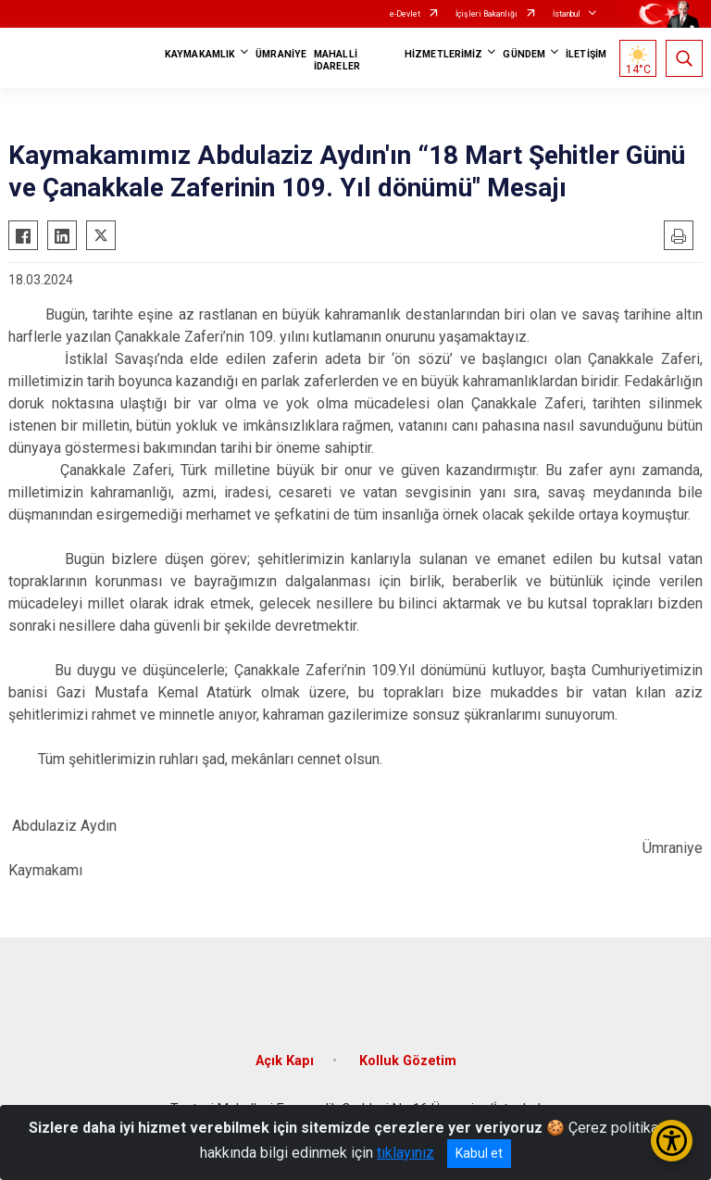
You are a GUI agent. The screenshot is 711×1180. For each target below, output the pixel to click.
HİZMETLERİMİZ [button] (443, 54)
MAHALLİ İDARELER (337, 60)
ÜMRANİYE (281, 54)
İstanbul (566, 14)
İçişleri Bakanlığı (486, 14)
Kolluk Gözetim (407, 1061)
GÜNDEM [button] (524, 54)
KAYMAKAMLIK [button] (200, 54)
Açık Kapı (285, 1061)
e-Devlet (405, 14)
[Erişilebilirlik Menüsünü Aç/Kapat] (671, 1140)
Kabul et (479, 1153)
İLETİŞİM (586, 54)
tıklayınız (405, 1152)
